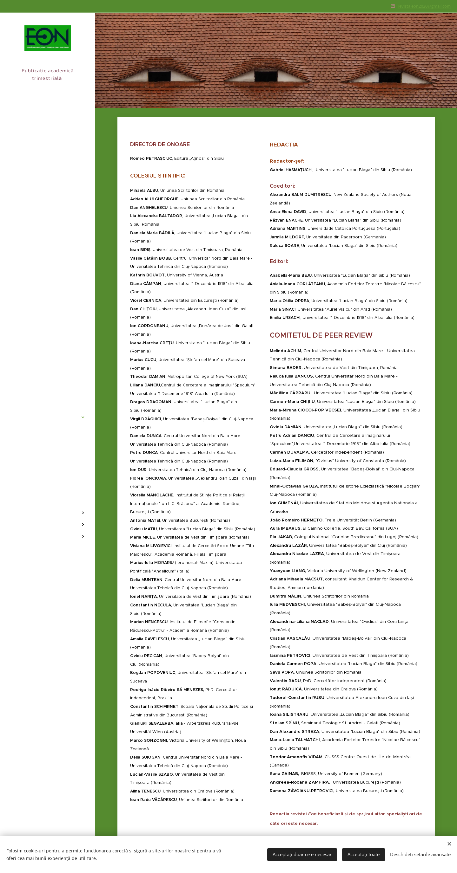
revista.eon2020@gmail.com (424, 6)
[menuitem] (47, 398)
